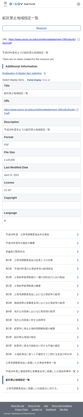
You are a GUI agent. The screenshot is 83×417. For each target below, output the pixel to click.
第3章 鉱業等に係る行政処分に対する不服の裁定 (33, 345)
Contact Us (37, 409)
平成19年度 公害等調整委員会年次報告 (27, 234)
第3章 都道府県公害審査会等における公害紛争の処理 (35, 303)
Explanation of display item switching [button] (24, 73)
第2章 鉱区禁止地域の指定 (21, 337)
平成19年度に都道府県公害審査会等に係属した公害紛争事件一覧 (41, 371)
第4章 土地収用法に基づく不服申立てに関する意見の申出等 (39, 354)
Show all (46, 80)
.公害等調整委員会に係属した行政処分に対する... (32, 388)
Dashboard (51, 409)
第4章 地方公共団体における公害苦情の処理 (30, 311)
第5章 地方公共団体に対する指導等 (25, 320)
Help (46, 406)
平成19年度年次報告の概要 (20, 243)
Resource (41, 28)
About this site (17, 406)
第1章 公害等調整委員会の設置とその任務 (29, 260)
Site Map (64, 409)
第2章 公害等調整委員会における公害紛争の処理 (33, 294)
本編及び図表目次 (15, 251)
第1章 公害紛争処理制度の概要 (23, 286)
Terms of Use (34, 406)
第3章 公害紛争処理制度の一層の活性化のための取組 (35, 277)
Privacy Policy (21, 409)
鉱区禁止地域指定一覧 (18, 380)
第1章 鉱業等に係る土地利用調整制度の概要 (30, 328)
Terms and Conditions (62, 406)
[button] (79, 4)
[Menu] (5, 4)
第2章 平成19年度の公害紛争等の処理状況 (29, 268)
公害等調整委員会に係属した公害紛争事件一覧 (31, 362)
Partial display (34, 80)
